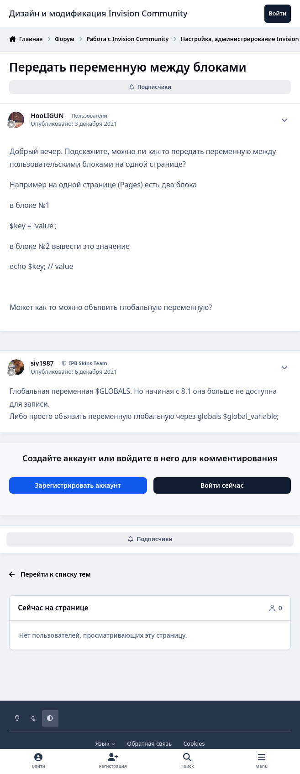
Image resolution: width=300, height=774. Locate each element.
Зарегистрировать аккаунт (78, 485)
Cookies (194, 744)
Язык (105, 744)
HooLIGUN (47, 116)
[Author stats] (284, 120)
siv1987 (42, 363)
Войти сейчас (222, 485)
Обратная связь (149, 744)
